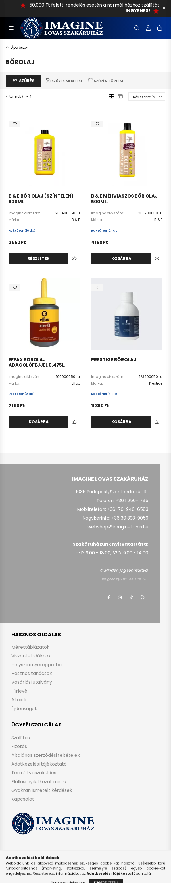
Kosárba (121, 258)
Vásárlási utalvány (31, 682)
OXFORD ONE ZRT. (134, 579)
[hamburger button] (11, 28)
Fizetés (19, 746)
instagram (120, 597)
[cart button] (159, 28)
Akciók (18, 699)
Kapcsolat (22, 799)
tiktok (131, 597)
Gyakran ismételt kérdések (41, 790)
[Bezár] (164, 8)
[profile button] (148, 28)
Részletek (39, 258)
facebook (108, 597)
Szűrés (26, 80)
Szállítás (20, 737)
